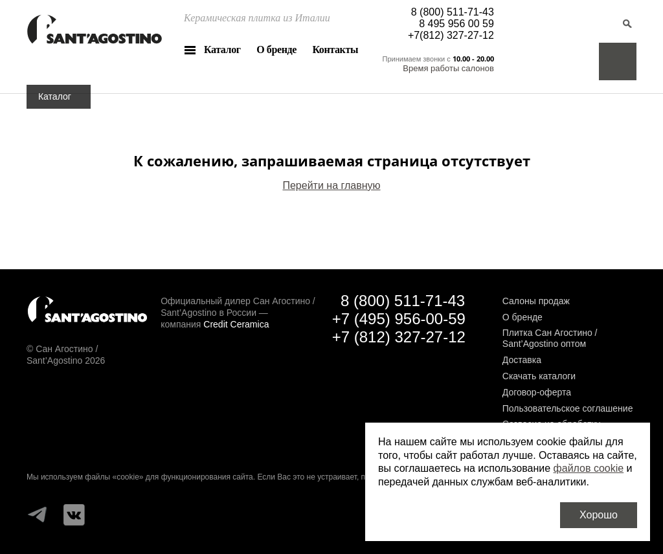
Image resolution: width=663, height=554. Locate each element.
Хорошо (598, 514)
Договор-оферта (536, 392)
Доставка (521, 360)
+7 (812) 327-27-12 (399, 337)
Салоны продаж (536, 301)
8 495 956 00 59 (456, 23)
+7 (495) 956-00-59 (399, 318)
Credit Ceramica (236, 324)
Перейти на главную (331, 185)
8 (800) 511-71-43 (452, 11)
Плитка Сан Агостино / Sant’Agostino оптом (550, 338)
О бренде (276, 49)
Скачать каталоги (539, 376)
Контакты (335, 49)
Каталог (222, 49)
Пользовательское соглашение (567, 408)
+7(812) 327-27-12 (451, 35)
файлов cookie (589, 468)
